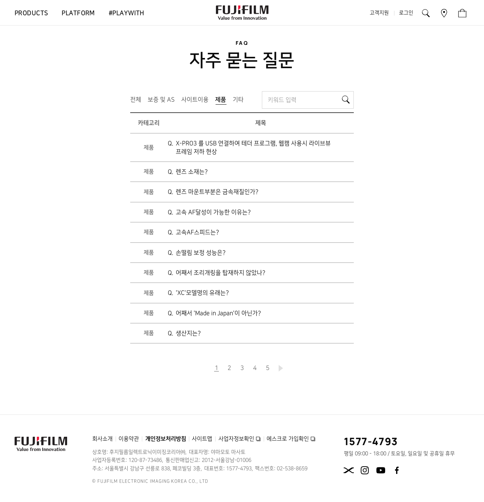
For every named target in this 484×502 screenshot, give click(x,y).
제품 (222, 101)
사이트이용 (195, 99)
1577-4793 (371, 441)
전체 (135, 99)
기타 (238, 99)
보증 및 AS (161, 99)
